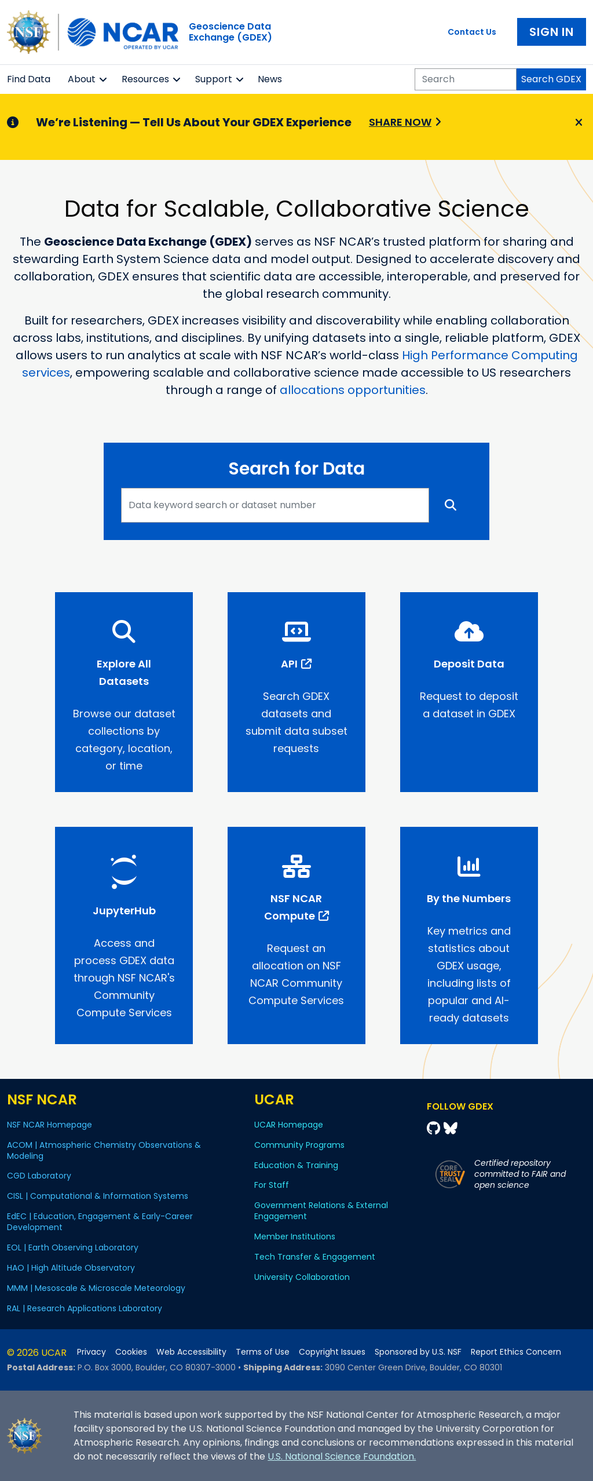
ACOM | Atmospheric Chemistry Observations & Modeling (104, 1150)
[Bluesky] (450, 1128)
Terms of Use (263, 1352)
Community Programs (299, 1145)
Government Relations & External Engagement (321, 1210)
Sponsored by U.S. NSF (418, 1352)
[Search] (466, 79)
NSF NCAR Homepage (49, 1124)
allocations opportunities (353, 390)
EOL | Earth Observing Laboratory (72, 1247)
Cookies (131, 1352)
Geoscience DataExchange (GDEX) (230, 32)
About (82, 79)
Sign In (551, 32)
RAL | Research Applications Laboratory (84, 1308)
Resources (145, 79)
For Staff (271, 1185)
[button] (103, 79)
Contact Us (472, 32)
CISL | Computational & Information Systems (97, 1196)
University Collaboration (302, 1277)
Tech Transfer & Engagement (314, 1257)
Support (213, 79)
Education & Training (296, 1165)
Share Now (400, 122)
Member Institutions (294, 1236)
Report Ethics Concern (516, 1352)
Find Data (28, 79)
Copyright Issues (332, 1352)
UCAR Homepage (288, 1124)
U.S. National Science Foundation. (342, 1456)
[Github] (435, 1128)
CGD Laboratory (39, 1175)
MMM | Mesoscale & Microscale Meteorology (96, 1288)
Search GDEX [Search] (551, 79)
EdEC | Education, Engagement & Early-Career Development (100, 1221)
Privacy (91, 1352)
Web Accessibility (191, 1352)
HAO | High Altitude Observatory (71, 1268)
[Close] (577, 123)
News (270, 79)
